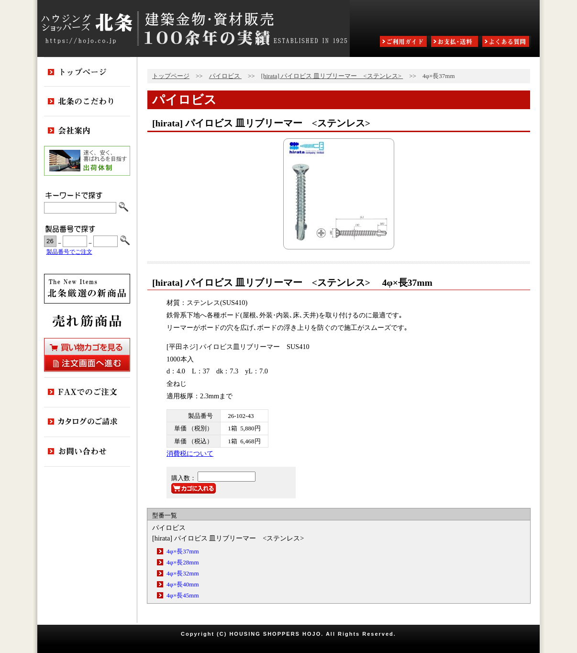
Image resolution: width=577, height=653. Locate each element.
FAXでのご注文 (87, 392)
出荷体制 (87, 161)
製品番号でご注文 (69, 252)
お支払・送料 (455, 42)
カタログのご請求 (87, 422)
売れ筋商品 (87, 321)
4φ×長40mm (182, 584)
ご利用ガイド (404, 42)
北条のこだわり (87, 101)
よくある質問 (506, 42)
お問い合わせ (87, 452)
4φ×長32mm (182, 573)
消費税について (189, 453)
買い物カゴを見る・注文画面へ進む (87, 355)
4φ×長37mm (182, 551)
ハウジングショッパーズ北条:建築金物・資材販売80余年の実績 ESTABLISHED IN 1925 (193, 28)
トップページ (170, 75)
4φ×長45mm (182, 595)
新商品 (87, 289)
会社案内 (87, 131)
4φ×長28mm (182, 562)
